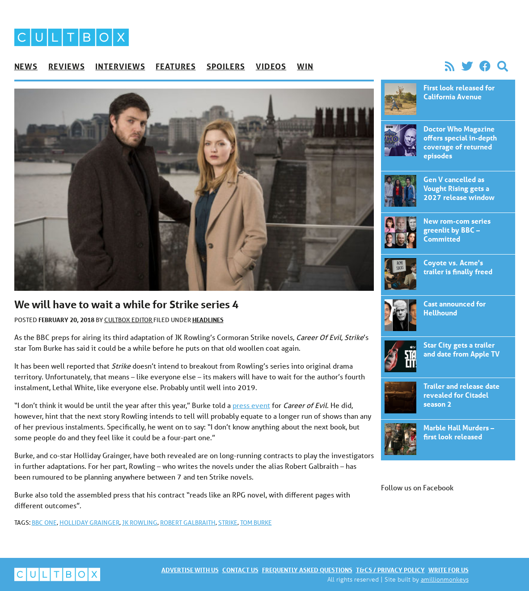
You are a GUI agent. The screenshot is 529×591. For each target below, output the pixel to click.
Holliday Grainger (89, 523)
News (26, 66)
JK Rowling (139, 523)
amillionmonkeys (445, 579)
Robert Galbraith (188, 523)
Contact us (240, 569)
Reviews (66, 66)
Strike (227, 523)
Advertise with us (190, 569)
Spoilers (226, 66)
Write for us (448, 569)
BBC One (44, 523)
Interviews (120, 66)
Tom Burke (256, 523)
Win (305, 66)
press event (251, 405)
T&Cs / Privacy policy (390, 569)
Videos (271, 66)
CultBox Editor (128, 320)
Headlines (208, 319)
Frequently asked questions (307, 569)
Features (175, 66)
